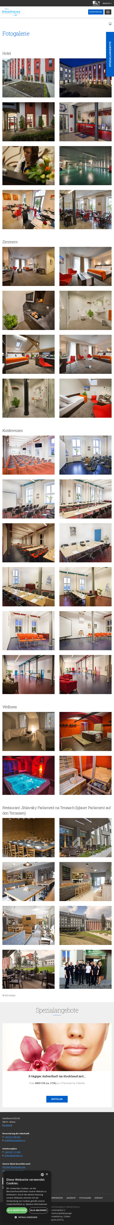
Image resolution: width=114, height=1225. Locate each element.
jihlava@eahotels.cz (13, 1156)
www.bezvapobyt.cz (57, 1210)
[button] (27, 1217)
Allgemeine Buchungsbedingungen (57, 1213)
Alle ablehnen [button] (38, 1210)
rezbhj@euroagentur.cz (14, 1140)
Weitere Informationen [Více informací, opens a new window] (36, 1204)
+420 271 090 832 (12, 1137)
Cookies (67, 1216)
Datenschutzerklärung (53, 1216)
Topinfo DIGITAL (57, 1220)
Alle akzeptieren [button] (17, 1210)
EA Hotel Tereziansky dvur (13, 1167)
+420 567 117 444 (12, 1152)
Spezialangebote (110, 54)
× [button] (47, 1174)
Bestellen (57, 1099)
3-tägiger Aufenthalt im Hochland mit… (56, 1076)
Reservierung (95, 12)
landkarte (7, 1125)
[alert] (27, 1196)
